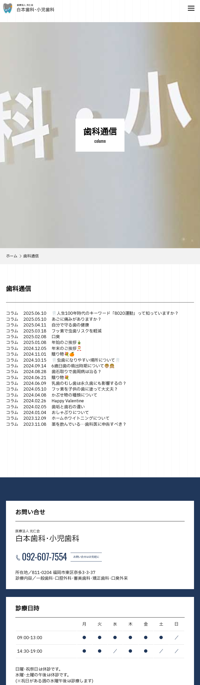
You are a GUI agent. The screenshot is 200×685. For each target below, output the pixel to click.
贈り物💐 (37, 378)
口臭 (33, 337)
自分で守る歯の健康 (47, 325)
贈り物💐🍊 (40, 354)
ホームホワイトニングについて (58, 418)
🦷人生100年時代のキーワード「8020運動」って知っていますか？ (92, 313)
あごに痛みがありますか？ (54, 319)
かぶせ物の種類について (51, 395)
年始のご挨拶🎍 (44, 343)
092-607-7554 (44, 557)
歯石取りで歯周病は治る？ (54, 372)
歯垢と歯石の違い (45, 407)
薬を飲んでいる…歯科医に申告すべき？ (66, 424)
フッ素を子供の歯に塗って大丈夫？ (62, 389)
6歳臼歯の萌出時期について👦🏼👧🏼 (60, 366)
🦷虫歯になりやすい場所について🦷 (63, 360)
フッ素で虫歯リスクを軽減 (54, 331)
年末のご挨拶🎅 (44, 348)
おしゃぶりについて (47, 413)
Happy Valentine (45, 401)
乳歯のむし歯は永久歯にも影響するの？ (66, 383)
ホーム (11, 256)
